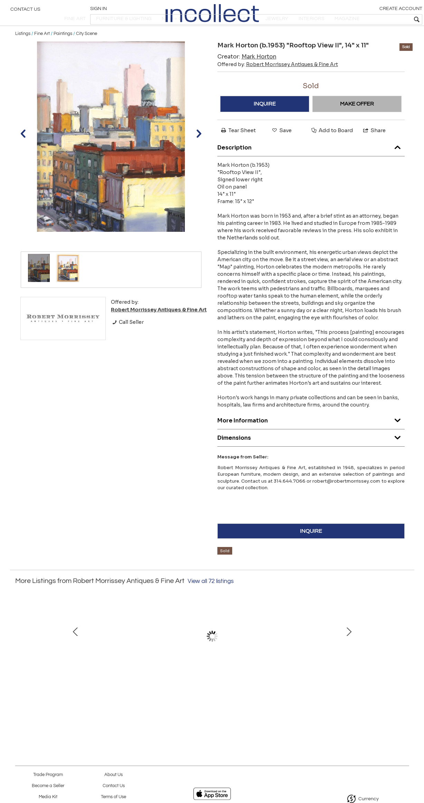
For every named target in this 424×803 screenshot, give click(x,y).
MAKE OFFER (357, 123)
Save (281, 149)
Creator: (246, 75)
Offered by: (277, 83)
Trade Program (48, 775)
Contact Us (25, 12)
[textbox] (369, 19)
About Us (113, 775)
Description (311, 164)
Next (404, 659)
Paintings (63, 52)
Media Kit (48, 797)
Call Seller (127, 341)
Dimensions (311, 455)
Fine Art (42, 52)
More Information (311, 437)
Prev (20, 659)
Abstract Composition (65, 686)
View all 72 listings (211, 600)
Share (374, 149)
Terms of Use (113, 797)
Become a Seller (48, 786)
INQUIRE (265, 123)
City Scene (86, 52)
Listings (22, 52)
